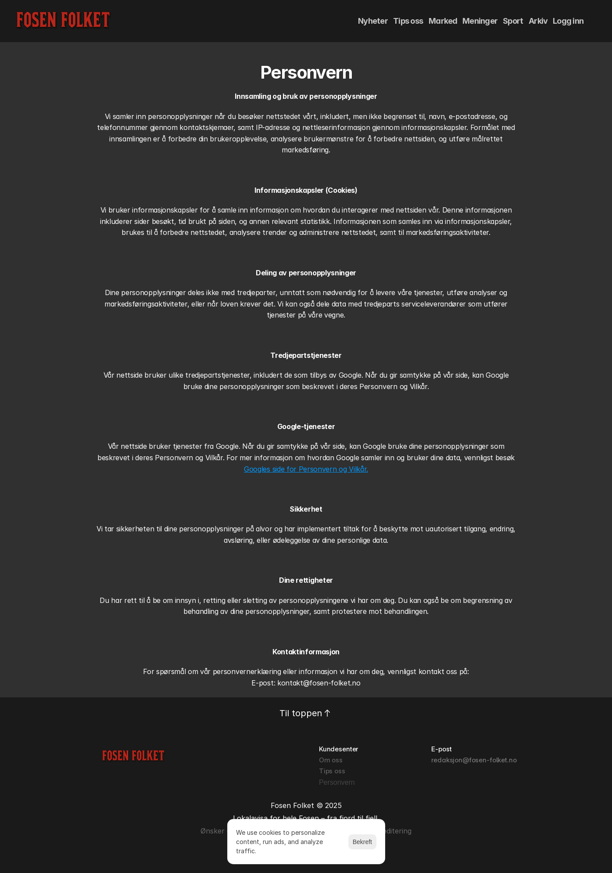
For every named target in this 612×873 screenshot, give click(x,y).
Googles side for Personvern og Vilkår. (306, 469)
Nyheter (373, 20)
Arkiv (538, 20)
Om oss (331, 760)
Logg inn (568, 20)
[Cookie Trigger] (337, 782)
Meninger (479, 20)
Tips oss (408, 20)
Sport (513, 20)
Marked (443, 20)
